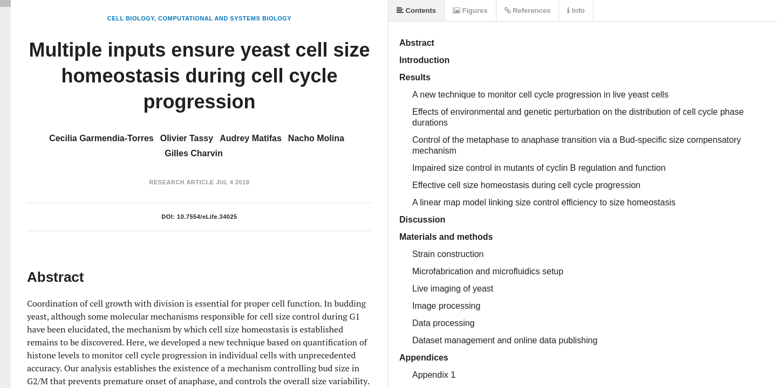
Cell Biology (130, 18)
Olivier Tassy (186, 138)
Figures (470, 10)
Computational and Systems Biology (224, 18)
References (528, 10)
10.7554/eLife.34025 (207, 216)
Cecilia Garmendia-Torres (101, 138)
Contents (416, 10)
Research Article (181, 182)
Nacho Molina (316, 138)
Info (575, 10)
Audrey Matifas (251, 138)
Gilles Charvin (194, 153)
